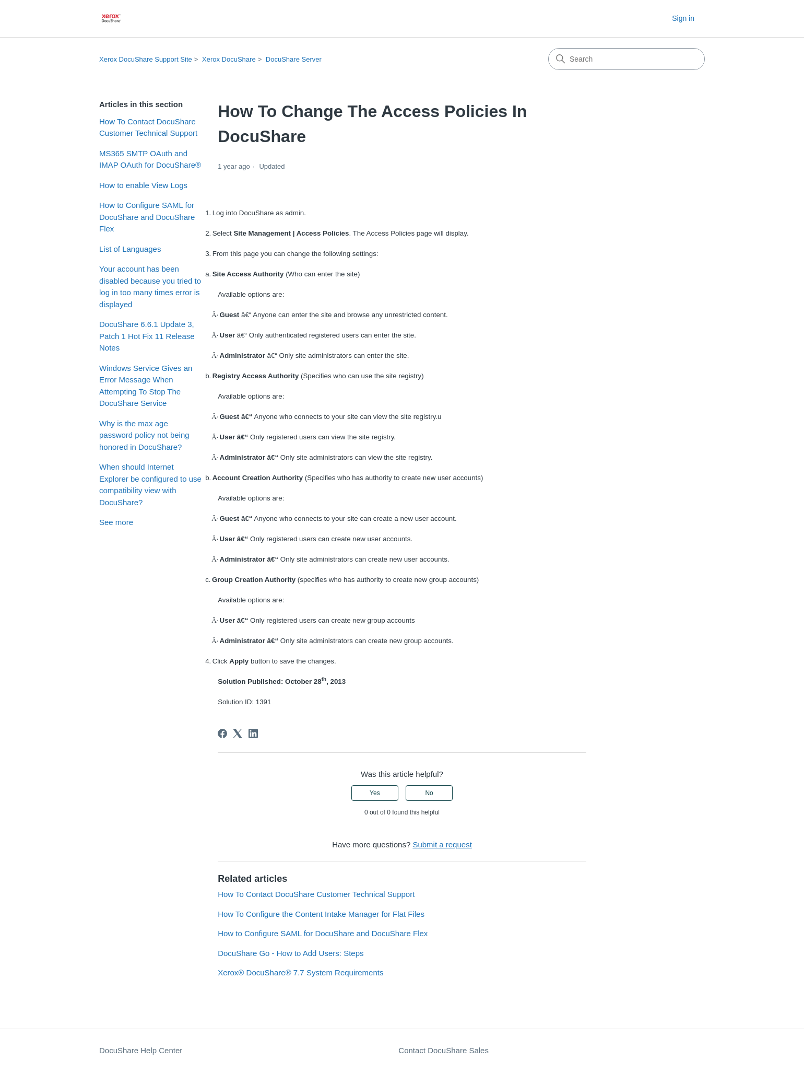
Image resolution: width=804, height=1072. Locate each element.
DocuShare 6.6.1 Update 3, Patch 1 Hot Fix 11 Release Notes (147, 336)
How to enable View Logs (143, 185)
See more (116, 522)
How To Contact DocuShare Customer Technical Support (148, 127)
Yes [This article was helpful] (375, 793)
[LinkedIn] (253, 733)
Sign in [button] (683, 18)
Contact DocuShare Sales (443, 1050)
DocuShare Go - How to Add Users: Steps (290, 953)
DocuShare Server (294, 59)
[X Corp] (237, 733)
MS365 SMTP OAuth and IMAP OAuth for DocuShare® (150, 159)
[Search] (626, 59)
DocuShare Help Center (140, 1050)
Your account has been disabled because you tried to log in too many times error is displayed (150, 286)
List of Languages (130, 248)
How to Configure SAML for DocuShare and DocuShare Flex (147, 217)
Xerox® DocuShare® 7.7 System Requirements (300, 972)
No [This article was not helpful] (429, 793)
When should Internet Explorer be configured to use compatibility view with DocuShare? (150, 484)
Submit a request (441, 844)
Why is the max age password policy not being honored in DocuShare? (144, 435)
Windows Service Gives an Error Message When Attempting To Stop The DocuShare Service (145, 386)
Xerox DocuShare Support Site (145, 59)
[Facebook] (222, 733)
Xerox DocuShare (229, 59)
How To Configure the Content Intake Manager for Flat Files (321, 914)
